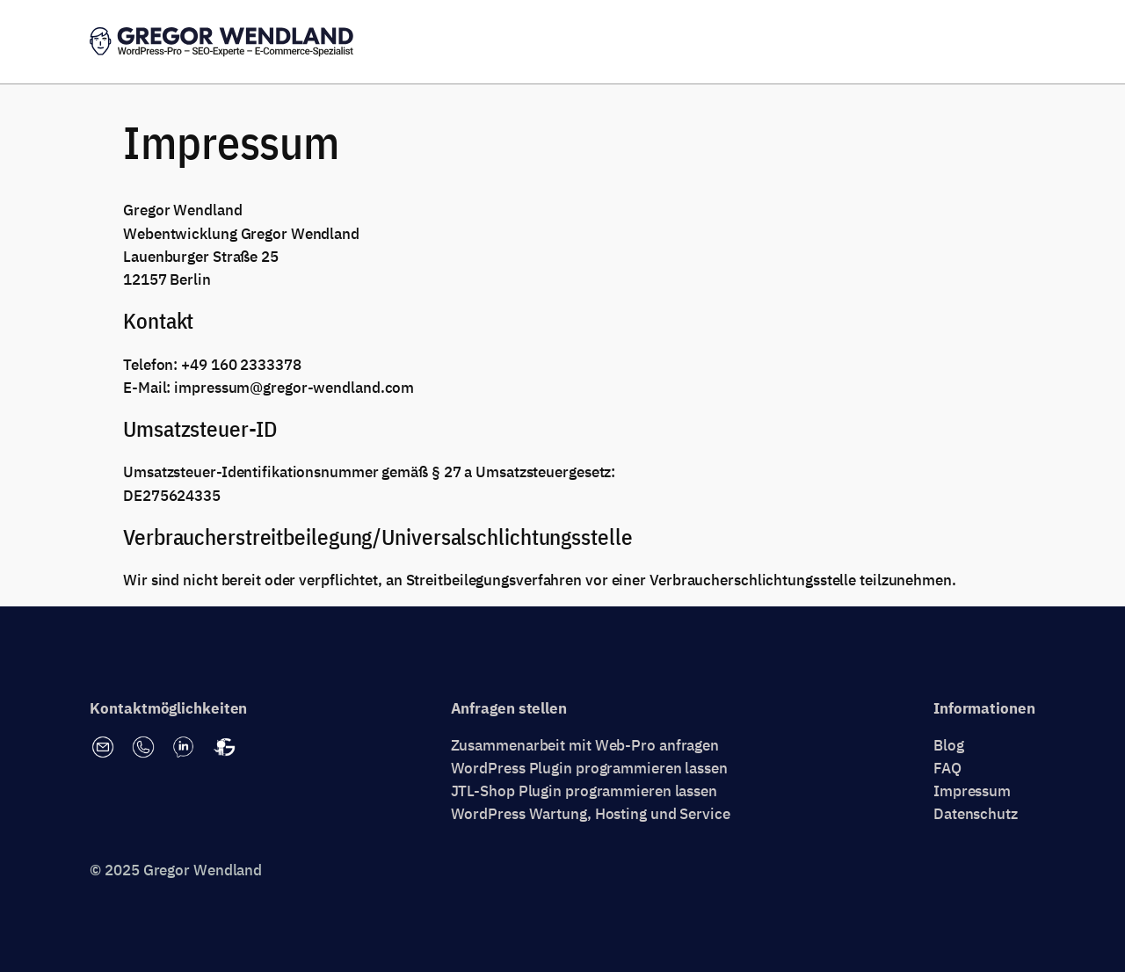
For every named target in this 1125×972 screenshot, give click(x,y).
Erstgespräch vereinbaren (936, 42)
